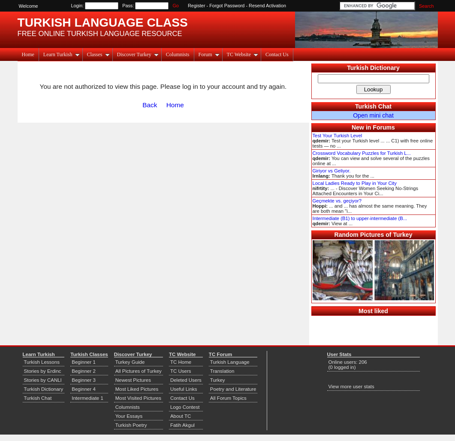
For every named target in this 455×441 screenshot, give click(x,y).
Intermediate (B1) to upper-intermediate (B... (360, 218)
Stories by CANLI (43, 380)
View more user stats (351, 386)
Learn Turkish (61, 54)
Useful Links (183, 389)
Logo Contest (185, 407)
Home (28, 54)
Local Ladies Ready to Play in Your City (355, 183)
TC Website (242, 54)
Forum (209, 54)
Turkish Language (230, 362)
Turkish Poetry (131, 425)
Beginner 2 (84, 371)
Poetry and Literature (233, 389)
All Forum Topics (228, 398)
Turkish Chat (373, 106)
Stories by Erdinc (42, 371)
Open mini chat (373, 115)
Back (149, 105)
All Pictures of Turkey (138, 371)
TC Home (180, 362)
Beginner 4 (84, 389)
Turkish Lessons (42, 362)
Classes (98, 54)
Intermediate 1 (87, 398)
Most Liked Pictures (136, 389)
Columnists (178, 54)
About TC (180, 416)
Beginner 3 (84, 380)
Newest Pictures (133, 380)
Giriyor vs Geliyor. (332, 170)
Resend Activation (267, 5)
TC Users (180, 371)
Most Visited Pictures (138, 398)
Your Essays (129, 416)
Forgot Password (226, 5)
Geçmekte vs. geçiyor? (337, 200)
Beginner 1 (84, 362)
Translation (222, 371)
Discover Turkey (138, 54)
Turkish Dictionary (373, 67)
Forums (384, 127)
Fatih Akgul (182, 425)
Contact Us (277, 54)
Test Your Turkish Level (337, 135)
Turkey (217, 380)
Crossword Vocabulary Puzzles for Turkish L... (362, 153)
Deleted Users (186, 380)
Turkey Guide (130, 362)
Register (196, 5)
